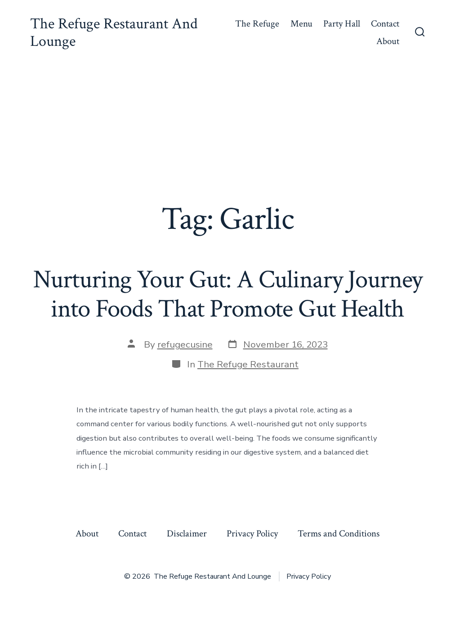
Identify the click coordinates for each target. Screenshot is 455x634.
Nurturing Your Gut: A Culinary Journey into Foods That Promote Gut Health (227, 294)
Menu (301, 24)
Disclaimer (187, 533)
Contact (385, 24)
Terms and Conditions (338, 533)
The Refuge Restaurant (248, 364)
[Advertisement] (227, 133)
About (387, 41)
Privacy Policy (252, 533)
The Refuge (257, 24)
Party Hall (341, 24)
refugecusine (185, 344)
